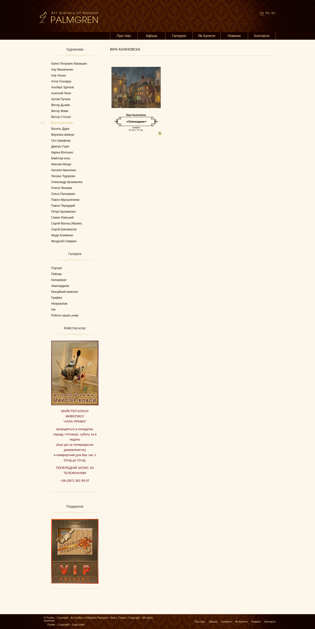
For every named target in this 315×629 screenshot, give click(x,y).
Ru (268, 13)
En (273, 13)
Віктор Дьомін (60, 105)
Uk (262, 13)
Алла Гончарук (61, 81)
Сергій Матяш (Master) (66, 223)
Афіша (151, 36)
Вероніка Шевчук (62, 134)
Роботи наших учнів (64, 315)
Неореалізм (59, 303)
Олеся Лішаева (61, 188)
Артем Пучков (60, 99)
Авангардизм (60, 286)
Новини (234, 36)
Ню (53, 309)
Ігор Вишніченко (62, 69)
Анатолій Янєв (61, 93)
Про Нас (124, 36)
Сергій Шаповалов (64, 229)
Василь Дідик (60, 128)
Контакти (261, 36)
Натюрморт (59, 280)
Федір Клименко (62, 235)
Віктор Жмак (59, 111)
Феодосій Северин (64, 241)
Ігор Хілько (58, 75)
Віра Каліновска (62, 123)
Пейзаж (56, 274)
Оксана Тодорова (63, 176)
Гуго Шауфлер (61, 140)
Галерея (179, 36)
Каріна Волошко (62, 152)
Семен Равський (62, 217)
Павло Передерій (63, 205)
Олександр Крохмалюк (66, 182)
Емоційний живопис (64, 292)
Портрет (57, 268)
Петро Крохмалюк (63, 211)
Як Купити (206, 36)
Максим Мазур (61, 164)
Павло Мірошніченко (65, 200)
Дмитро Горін (60, 146)
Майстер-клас (60, 158)
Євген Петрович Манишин (69, 63)
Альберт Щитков (62, 87)
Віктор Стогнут (61, 117)
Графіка (56, 297)
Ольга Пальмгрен (63, 194)
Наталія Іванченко (63, 170)
